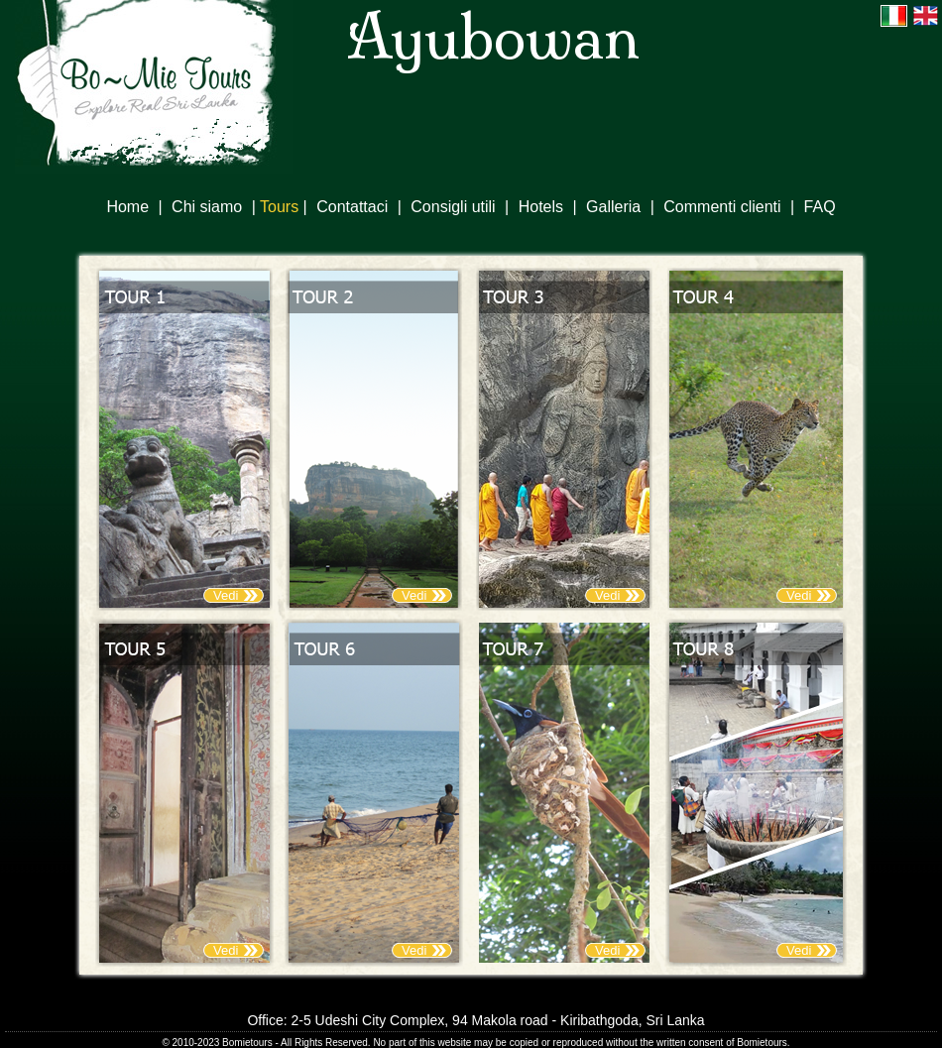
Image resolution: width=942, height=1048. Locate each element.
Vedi (225, 595)
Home (127, 206)
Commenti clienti (721, 206)
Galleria (613, 206)
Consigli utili (453, 206)
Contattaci (352, 206)
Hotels (541, 206)
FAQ (820, 206)
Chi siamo (207, 206)
